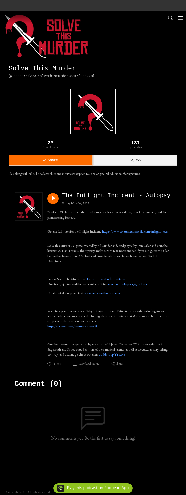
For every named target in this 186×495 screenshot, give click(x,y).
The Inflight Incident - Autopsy (116, 195)
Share (50, 160)
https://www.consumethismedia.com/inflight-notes (135, 231)
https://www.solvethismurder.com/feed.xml (52, 76)
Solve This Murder (42, 68)
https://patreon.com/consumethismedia (72, 326)
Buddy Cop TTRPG (112, 354)
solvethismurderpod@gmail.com (128, 284)
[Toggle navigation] (180, 18)
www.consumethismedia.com (103, 293)
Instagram (121, 279)
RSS (135, 160)
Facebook (105, 279)
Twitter (91, 279)
